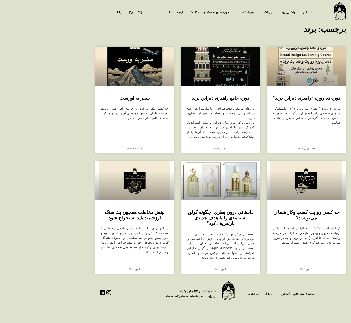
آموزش (240, 294)
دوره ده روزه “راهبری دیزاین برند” (261, 97)
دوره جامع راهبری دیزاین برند (175, 97)
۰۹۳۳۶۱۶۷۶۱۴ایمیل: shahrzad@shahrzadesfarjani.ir (146, 294)
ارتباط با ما (209, 294)
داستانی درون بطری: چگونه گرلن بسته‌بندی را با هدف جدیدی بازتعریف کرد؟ (175, 218)
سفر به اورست (90, 97)
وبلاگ (223, 294)
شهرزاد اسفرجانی (259, 294)
